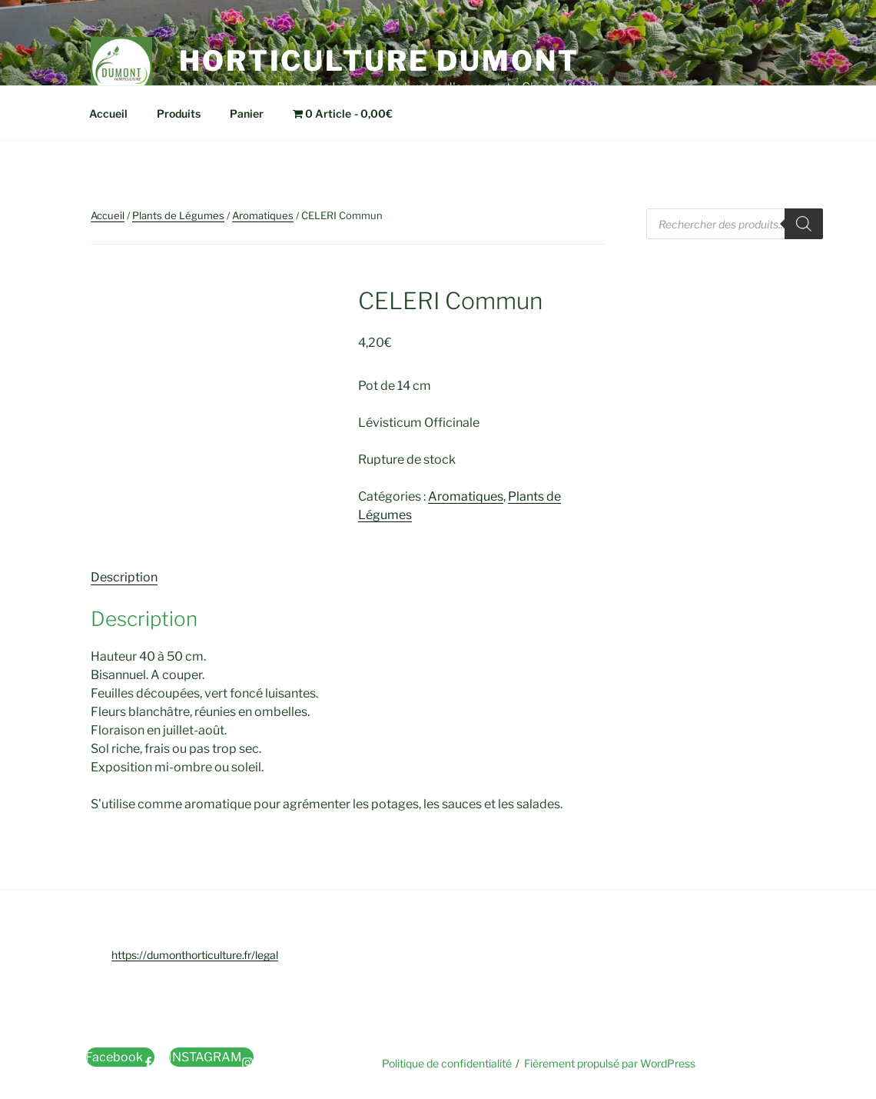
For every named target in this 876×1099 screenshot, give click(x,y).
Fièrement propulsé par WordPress (609, 1063)
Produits (179, 113)
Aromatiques (263, 215)
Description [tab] (124, 577)
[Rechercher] (804, 223)
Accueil (108, 113)
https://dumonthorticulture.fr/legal (194, 954)
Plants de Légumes (178, 215)
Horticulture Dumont (379, 61)
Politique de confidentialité (447, 1063)
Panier (247, 113)
